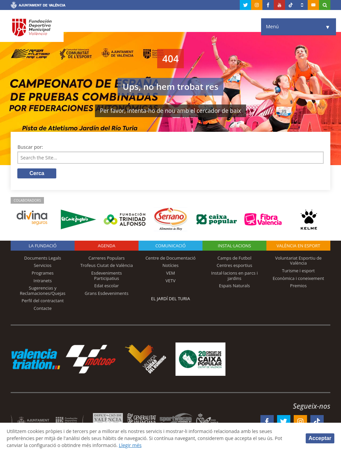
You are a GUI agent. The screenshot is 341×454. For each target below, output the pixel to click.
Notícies (171, 266)
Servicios (42, 266)
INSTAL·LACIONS (234, 246)
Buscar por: (30, 147)
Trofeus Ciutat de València (106, 266)
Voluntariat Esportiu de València (298, 260)
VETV (170, 281)
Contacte (43, 309)
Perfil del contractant (43, 301)
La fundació (43, 246)
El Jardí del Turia (170, 299)
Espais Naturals (234, 286)
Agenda (106, 246)
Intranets (43, 281)
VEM (170, 273)
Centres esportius (234, 266)
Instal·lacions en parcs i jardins (234, 276)
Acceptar (320, 438)
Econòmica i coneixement (298, 278)
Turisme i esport (298, 271)
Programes (43, 273)
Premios (298, 286)
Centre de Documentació (171, 258)
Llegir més (131, 445)
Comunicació (170, 246)
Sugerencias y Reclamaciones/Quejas (43, 291)
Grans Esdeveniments (106, 293)
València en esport (298, 246)
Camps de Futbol (234, 258)
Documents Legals (42, 258)
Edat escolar (106, 286)
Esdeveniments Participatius (106, 276)
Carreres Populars (106, 258)
